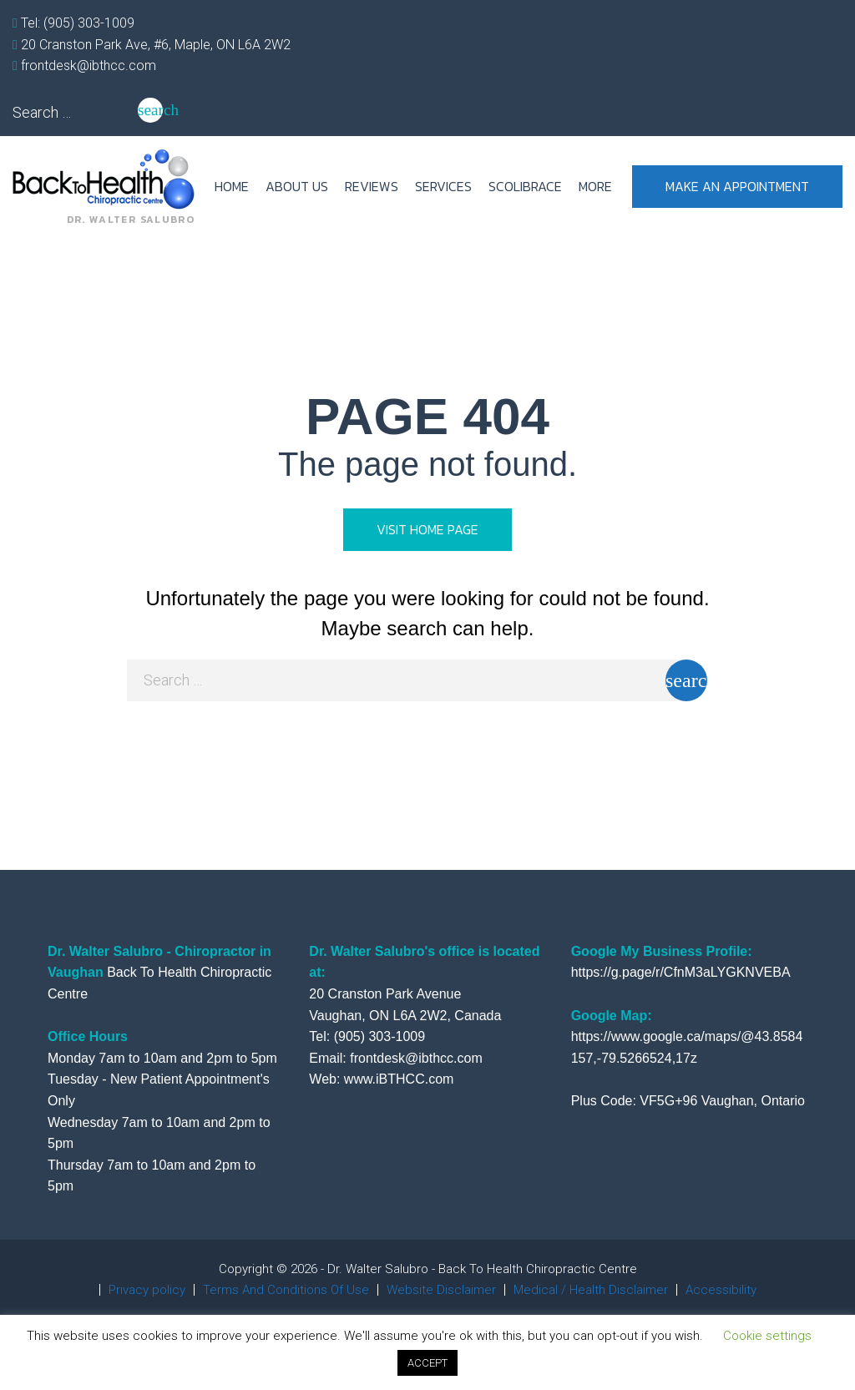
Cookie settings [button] (767, 1335)
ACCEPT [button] (427, 1363)
